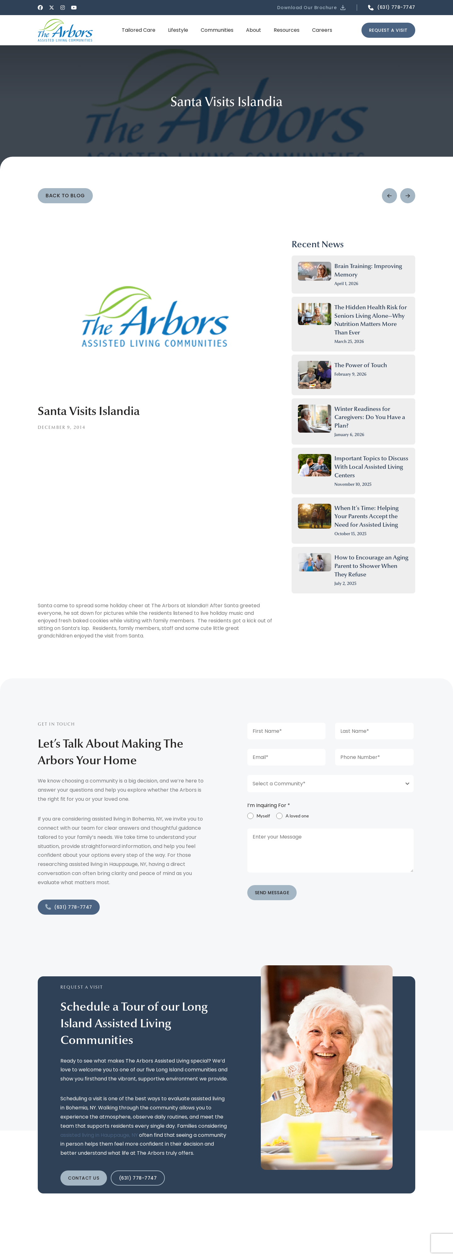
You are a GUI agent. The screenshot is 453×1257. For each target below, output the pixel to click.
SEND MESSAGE (272, 892)
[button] (312, 7)
